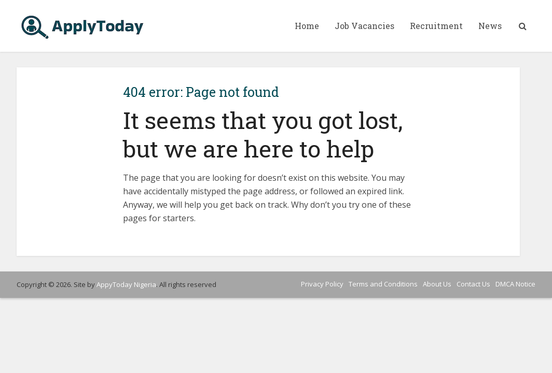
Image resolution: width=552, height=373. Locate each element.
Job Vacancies (364, 25)
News (490, 25)
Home (307, 25)
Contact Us (473, 284)
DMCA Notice (515, 284)
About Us (437, 284)
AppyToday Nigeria (126, 284)
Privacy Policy (322, 284)
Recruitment (436, 25)
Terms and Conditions (383, 284)
